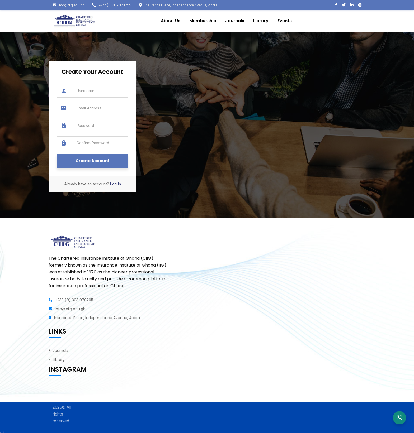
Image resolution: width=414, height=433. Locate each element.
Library (59, 359)
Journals (60, 350)
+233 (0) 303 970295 (111, 5)
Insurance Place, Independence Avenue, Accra (178, 5)
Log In (115, 184)
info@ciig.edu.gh (68, 5)
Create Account (93, 160)
